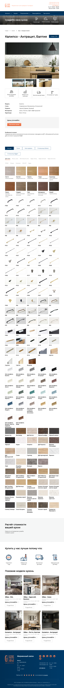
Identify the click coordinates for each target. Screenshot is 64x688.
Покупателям (24, 13)
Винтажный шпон (24, 158)
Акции (16, 13)
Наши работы (36, 13)
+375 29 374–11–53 (54, 2)
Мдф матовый (42, 158)
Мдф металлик (51, 158)
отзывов (45, 675)
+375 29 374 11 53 (43, 663)
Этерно (12, 163)
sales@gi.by (55, 5)
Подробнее (10, 605)
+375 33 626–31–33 (54, 4)
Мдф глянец (34, 158)
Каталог (7, 13)
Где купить (46, 13)
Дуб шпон (7, 158)
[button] (58, 44)
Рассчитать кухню (14, 124)
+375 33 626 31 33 (43, 664)
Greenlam (18, 163)
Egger (29, 163)
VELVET (24, 163)
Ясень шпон (15, 158)
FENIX (6, 163)
